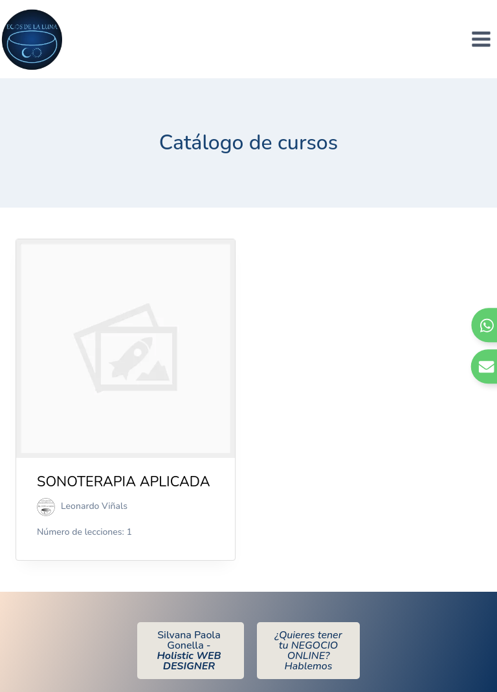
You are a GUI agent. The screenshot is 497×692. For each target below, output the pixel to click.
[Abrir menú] (481, 39)
